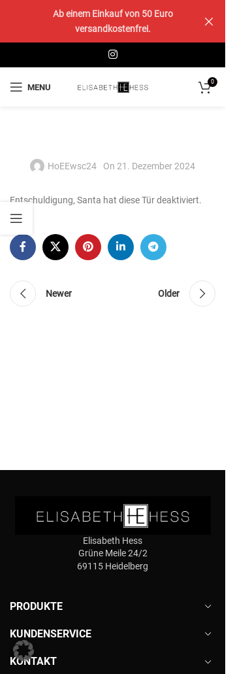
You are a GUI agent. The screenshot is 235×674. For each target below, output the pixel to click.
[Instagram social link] (112, 54)
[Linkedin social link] (121, 247)
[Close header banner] (209, 21)
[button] (23, 650)
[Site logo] (113, 86)
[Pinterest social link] (88, 247)
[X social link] (55, 247)
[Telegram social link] (153, 247)
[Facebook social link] (23, 247)
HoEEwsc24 (72, 166)
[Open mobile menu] (30, 87)
